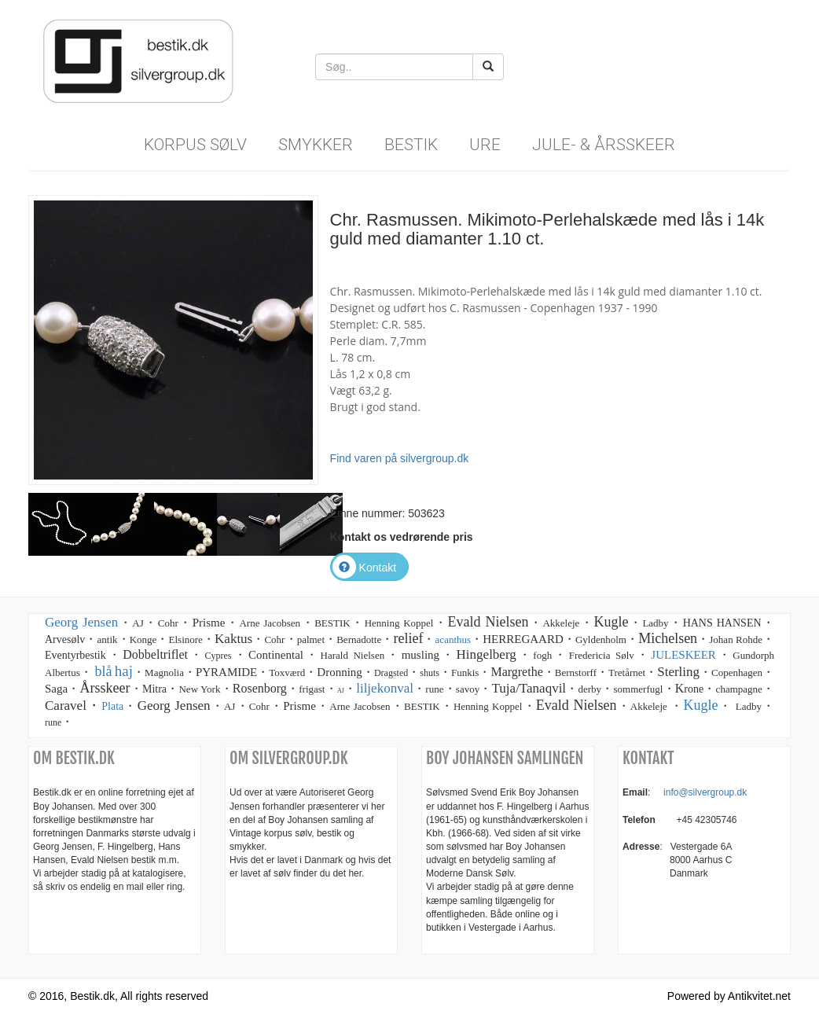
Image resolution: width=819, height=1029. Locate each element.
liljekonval (384, 688)
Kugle (700, 705)
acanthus (453, 639)
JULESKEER (683, 655)
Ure (485, 144)
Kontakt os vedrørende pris (401, 537)
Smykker (315, 144)
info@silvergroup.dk (705, 792)
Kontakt (364, 567)
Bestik (411, 144)
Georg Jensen (81, 622)
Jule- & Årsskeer (603, 144)
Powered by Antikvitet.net (729, 996)
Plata (112, 706)
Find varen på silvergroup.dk (399, 458)
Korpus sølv (195, 144)
